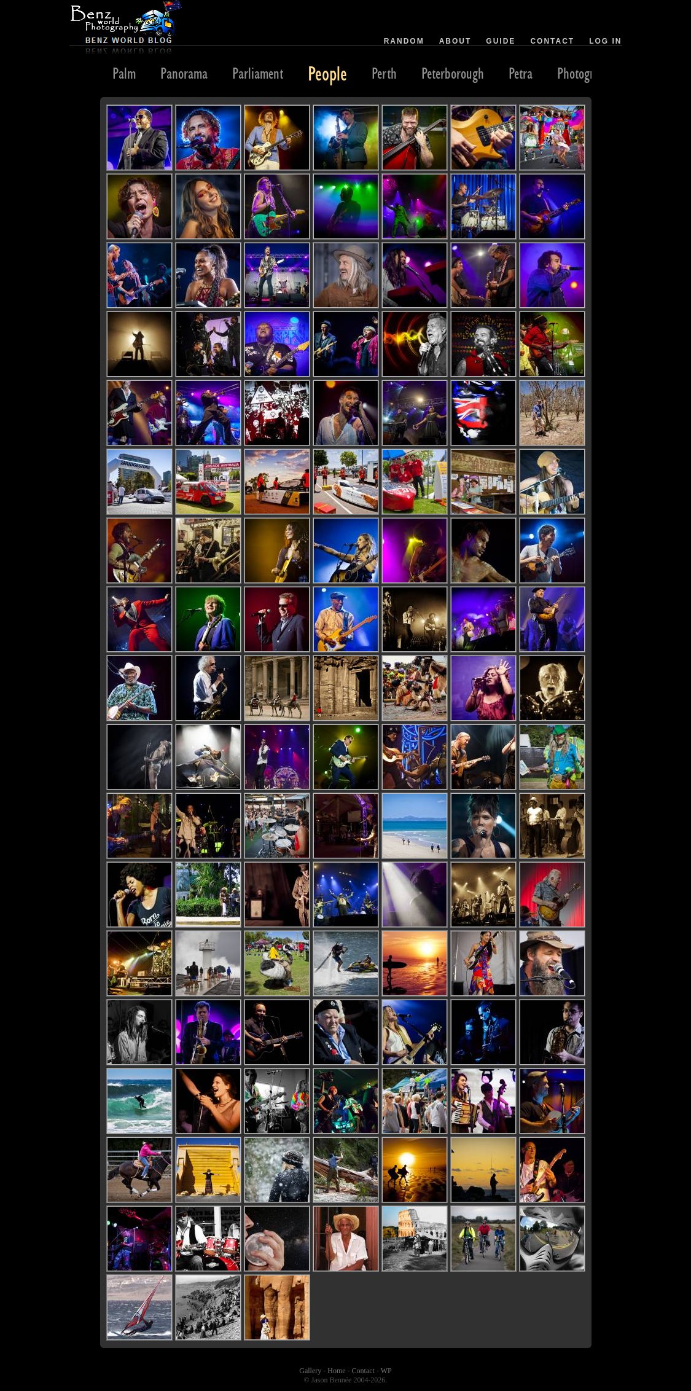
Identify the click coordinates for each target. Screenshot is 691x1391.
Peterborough (452, 73)
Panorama (184, 73)
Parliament (257, 73)
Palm (124, 73)
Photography (586, 73)
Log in (605, 41)
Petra (521, 73)
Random (404, 41)
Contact (552, 41)
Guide (500, 41)
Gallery (310, 1370)
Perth (384, 73)
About (455, 41)
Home (336, 1370)
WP (386, 1370)
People (327, 73)
